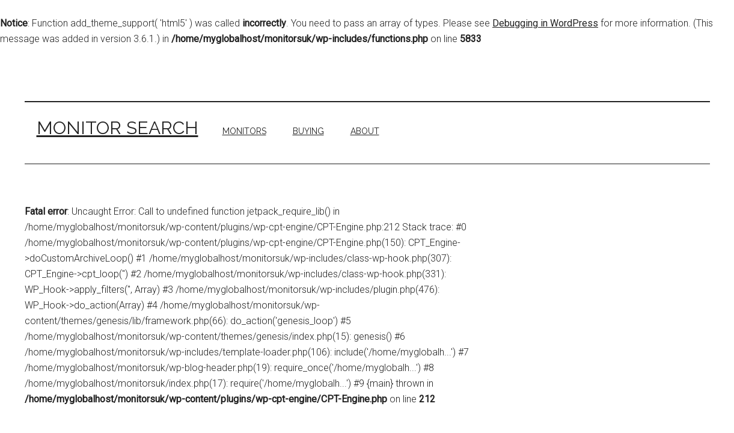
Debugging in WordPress (545, 23)
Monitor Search (117, 127)
